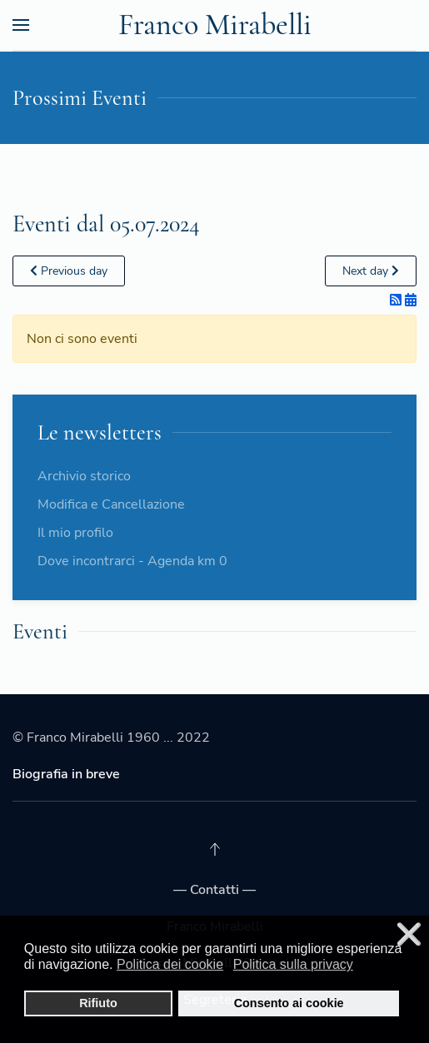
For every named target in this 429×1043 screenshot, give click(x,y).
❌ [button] (409, 934)
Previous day (68, 271)
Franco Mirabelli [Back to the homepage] (215, 24)
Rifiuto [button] (98, 1003)
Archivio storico (84, 476)
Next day (370, 271)
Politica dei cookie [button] (170, 964)
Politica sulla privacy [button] (293, 964)
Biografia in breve (66, 774)
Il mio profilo (75, 533)
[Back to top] (214, 849)
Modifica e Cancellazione (111, 504)
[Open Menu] (20, 25)
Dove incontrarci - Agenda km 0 (132, 561)
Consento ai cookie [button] (289, 1003)
